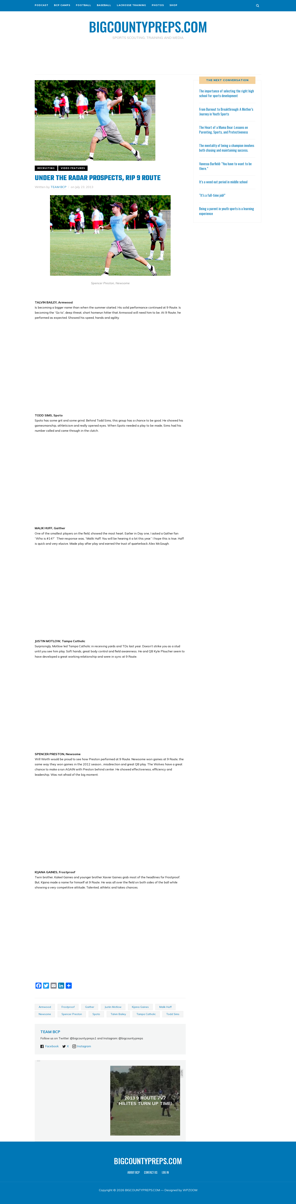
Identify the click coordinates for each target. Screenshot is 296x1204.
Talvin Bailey (118, 1014)
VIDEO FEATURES (73, 168)
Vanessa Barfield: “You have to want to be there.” (225, 166)
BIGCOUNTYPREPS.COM (148, 26)
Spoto (96, 1014)
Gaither (89, 1007)
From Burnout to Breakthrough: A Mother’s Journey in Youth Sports (226, 111)
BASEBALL (104, 5)
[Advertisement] (148, 56)
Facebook (52, 1046)
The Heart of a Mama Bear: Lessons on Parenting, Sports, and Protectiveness (223, 129)
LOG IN (165, 1173)
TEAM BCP (58, 187)
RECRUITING (46, 168)
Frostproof (68, 1007)
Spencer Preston (72, 1014)
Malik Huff (165, 1007)
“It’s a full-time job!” (212, 195)
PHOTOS (158, 5)
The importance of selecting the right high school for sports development (226, 93)
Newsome (45, 1014)
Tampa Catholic (146, 1014)
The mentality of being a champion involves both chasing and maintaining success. (226, 148)
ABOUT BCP (133, 1173)
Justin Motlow (113, 1007)
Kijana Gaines (140, 1007)
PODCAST (41, 5)
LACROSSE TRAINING (131, 5)
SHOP (173, 5)
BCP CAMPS (62, 5)
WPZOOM (190, 1190)
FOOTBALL (83, 5)
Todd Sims (172, 1014)
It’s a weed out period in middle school (223, 181)
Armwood (45, 1007)
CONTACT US (150, 1173)
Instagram (84, 1046)
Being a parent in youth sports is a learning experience (226, 211)
